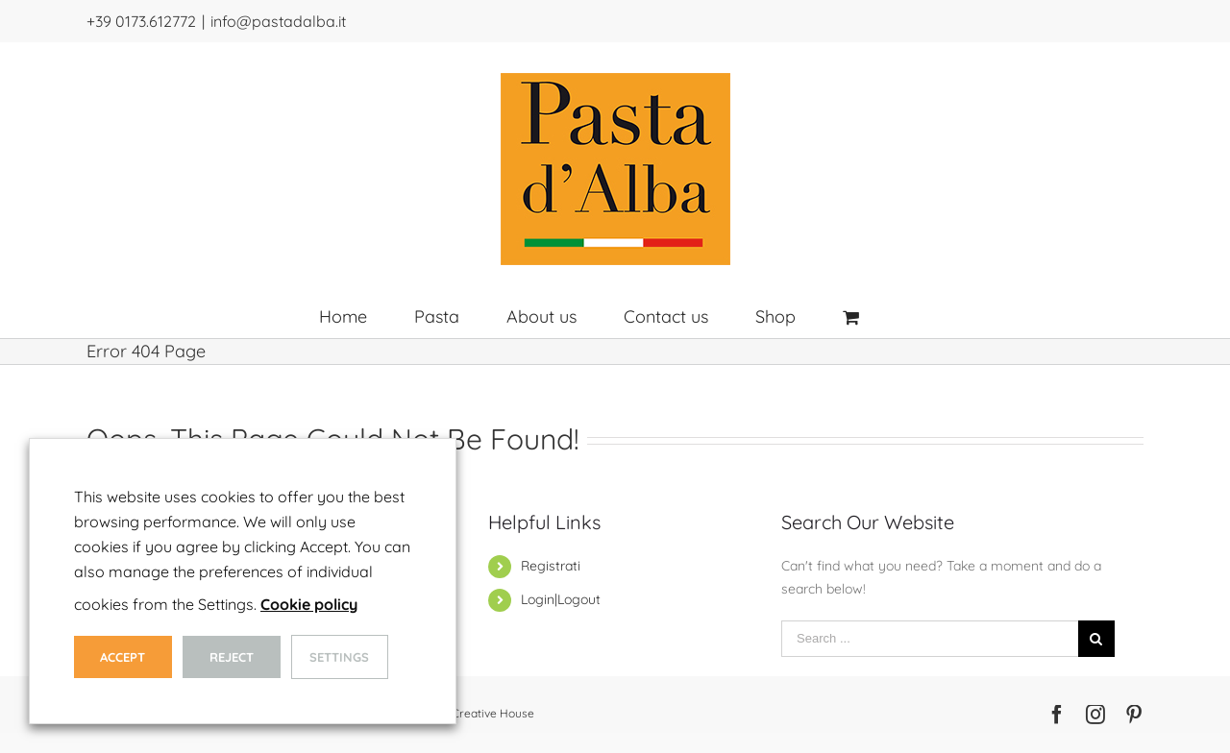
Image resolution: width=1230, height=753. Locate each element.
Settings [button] (339, 657)
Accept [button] (122, 657)
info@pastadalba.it (278, 21)
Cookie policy (308, 604)
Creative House (493, 713)
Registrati (550, 565)
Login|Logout (561, 599)
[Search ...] (929, 638)
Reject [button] (231, 657)
